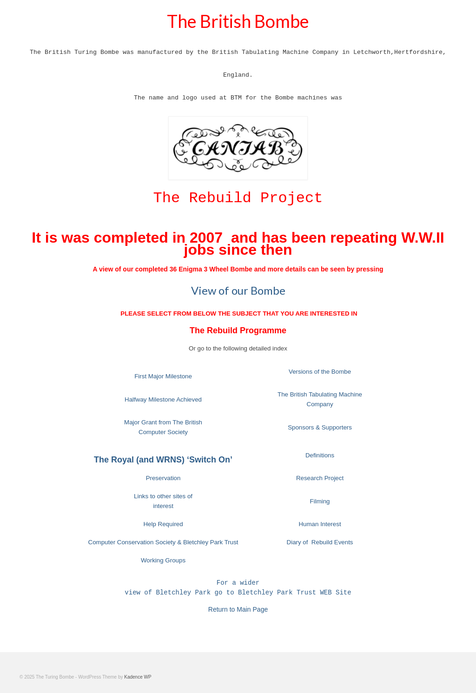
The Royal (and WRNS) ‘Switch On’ (163, 459)
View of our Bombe (238, 290)
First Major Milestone (163, 376)
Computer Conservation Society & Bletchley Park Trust (163, 542)
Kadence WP (137, 677)
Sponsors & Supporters (320, 427)
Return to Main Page (238, 609)
